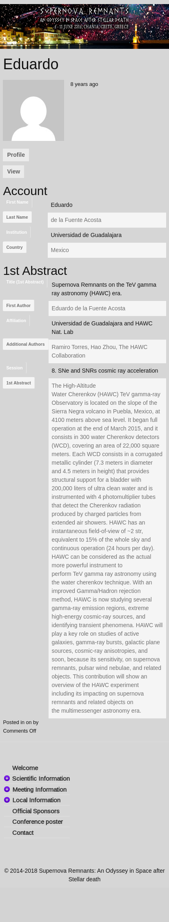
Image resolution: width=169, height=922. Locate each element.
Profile (16, 154)
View (13, 171)
